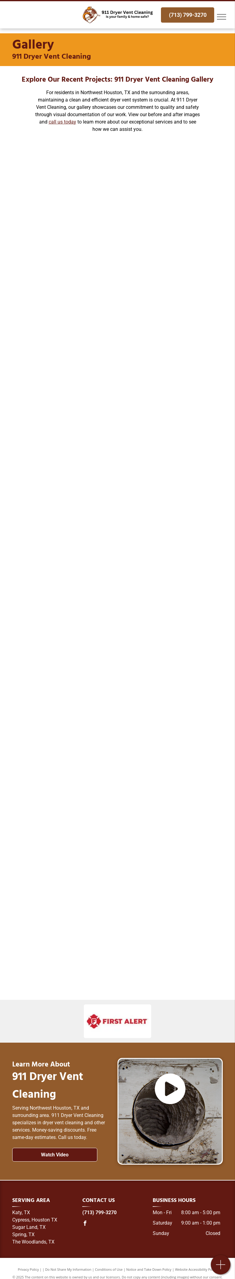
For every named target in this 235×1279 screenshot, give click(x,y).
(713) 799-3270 (99, 1212)
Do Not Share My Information (68, 1269)
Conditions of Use (109, 1269)
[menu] (221, 17)
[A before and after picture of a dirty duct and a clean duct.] (65, 176)
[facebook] (85, 1224)
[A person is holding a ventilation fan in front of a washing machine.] (65, 331)
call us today (62, 122)
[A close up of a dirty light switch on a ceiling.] (65, 254)
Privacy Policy (28, 1269)
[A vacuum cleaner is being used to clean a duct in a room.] (170, 176)
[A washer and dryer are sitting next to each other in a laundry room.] (170, 331)
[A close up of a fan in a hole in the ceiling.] (170, 254)
